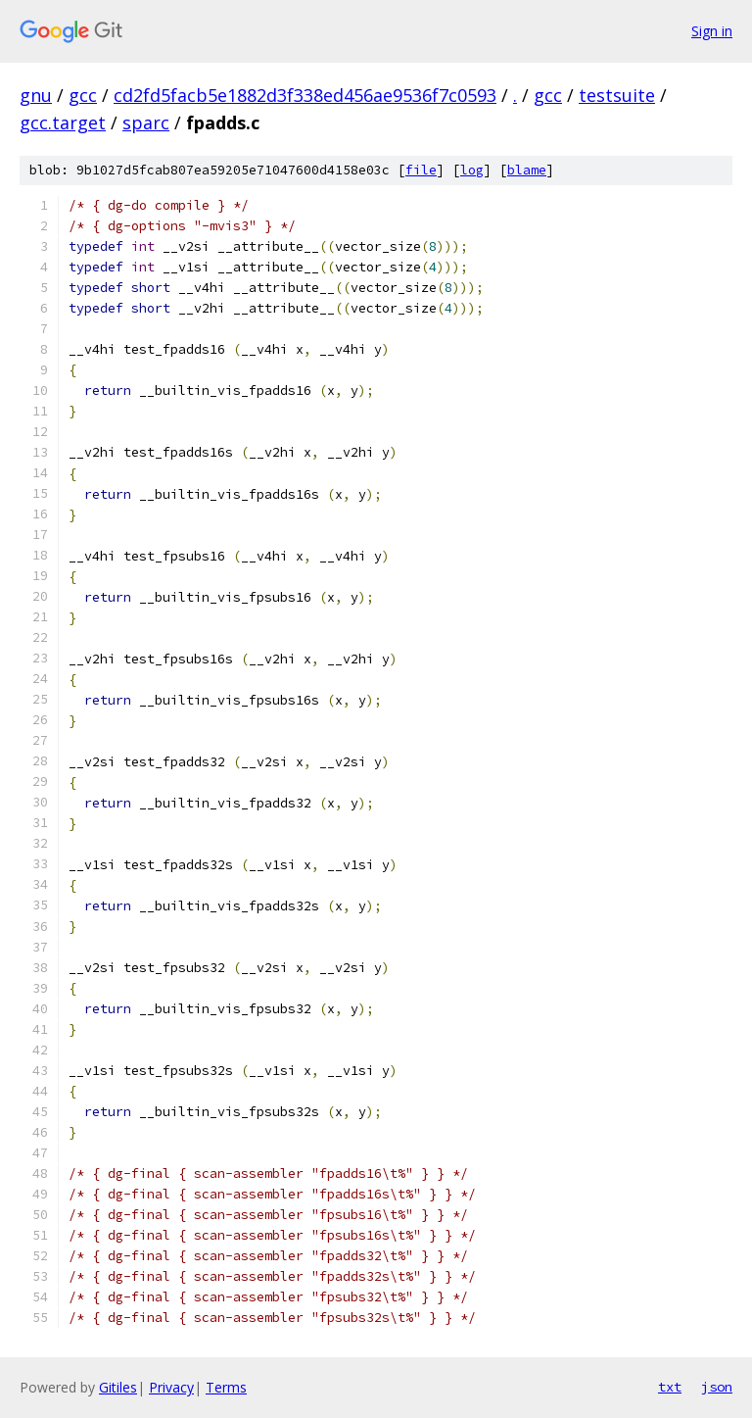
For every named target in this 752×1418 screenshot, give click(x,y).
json (716, 1386)
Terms (226, 1387)
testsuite (617, 95)
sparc (145, 122)
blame (526, 170)
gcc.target (63, 122)
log (472, 170)
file (421, 170)
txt (670, 1386)
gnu (36, 95)
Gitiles (118, 1387)
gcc (83, 95)
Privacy (171, 1387)
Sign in (711, 31)
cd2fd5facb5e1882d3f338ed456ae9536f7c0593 (305, 95)
